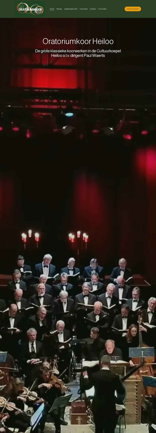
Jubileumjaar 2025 (70, 9)
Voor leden (102, 9)
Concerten (84, 9)
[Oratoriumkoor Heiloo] (31, 9)
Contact (93, 9)
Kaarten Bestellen (133, 9)
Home (52, 9)
